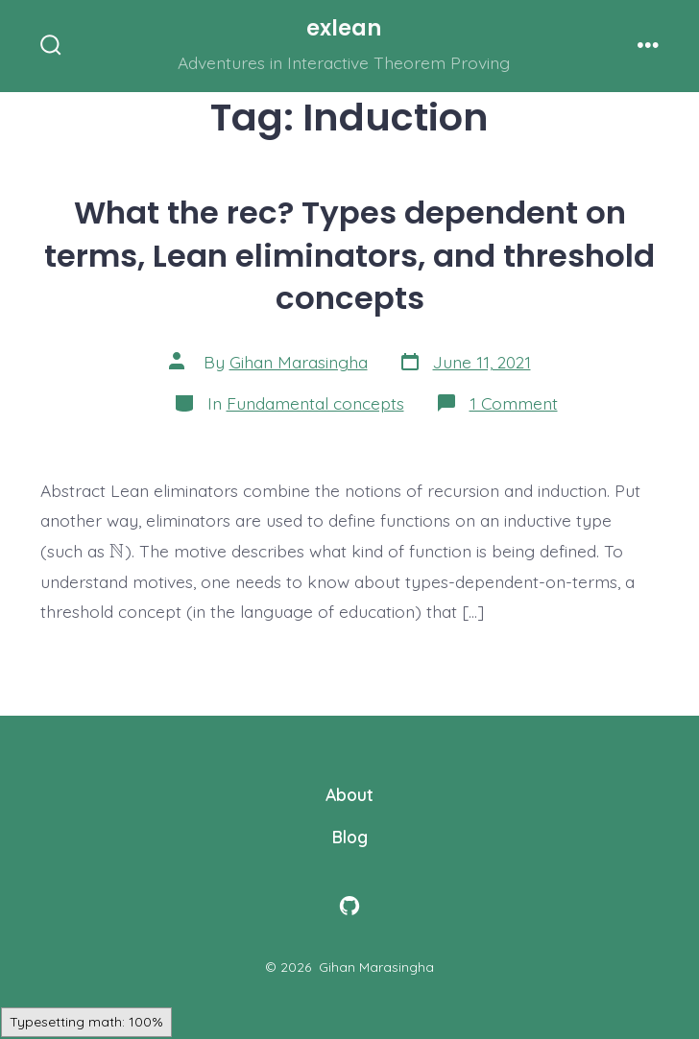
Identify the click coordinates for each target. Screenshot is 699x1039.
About (349, 794)
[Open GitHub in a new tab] (349, 905)
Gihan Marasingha (298, 361)
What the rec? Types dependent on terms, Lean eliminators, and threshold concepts (349, 255)
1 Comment (514, 402)
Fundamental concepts (315, 402)
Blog (350, 836)
